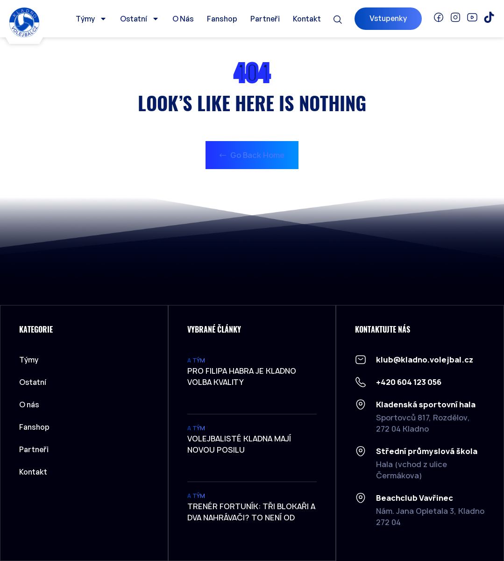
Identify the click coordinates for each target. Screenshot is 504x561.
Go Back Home (252, 155)
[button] (337, 19)
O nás (183, 18)
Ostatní (139, 18)
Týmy (91, 18)
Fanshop (222, 18)
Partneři (265, 18)
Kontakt (307, 18)
